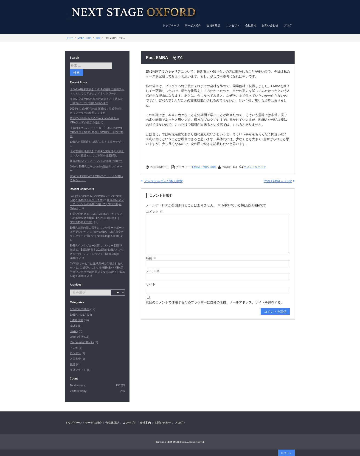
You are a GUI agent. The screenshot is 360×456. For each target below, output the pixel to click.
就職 (72, 364)
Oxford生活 (77, 336)
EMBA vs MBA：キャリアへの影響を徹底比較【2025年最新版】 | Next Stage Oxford (96, 218)
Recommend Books (82, 342)
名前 (151, 258)
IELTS (73, 325)
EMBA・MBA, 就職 (204, 167)
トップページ (171, 25)
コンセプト (233, 25)
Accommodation (80, 309)
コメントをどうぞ (255, 167)
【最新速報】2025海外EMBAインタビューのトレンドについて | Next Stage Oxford (97, 254)
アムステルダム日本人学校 (163, 181)
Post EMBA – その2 (278, 181)
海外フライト (78, 369)
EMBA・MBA (78, 314)
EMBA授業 (76, 320)
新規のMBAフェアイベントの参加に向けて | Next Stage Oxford (97, 204)
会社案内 (250, 25)
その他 (74, 347)
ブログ (288, 25)
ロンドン (75, 353)
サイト (150, 284)
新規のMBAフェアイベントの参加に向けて (96, 161)
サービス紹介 (193, 25)
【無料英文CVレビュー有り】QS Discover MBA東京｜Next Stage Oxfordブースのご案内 (96, 132)
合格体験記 (213, 25)
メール (153, 271)
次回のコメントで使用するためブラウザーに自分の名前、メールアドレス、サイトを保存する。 (215, 302)
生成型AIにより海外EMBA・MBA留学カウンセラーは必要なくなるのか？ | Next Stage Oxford (97, 272)
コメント (154, 211)
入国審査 (75, 358)
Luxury (74, 331)
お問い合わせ (270, 25)
